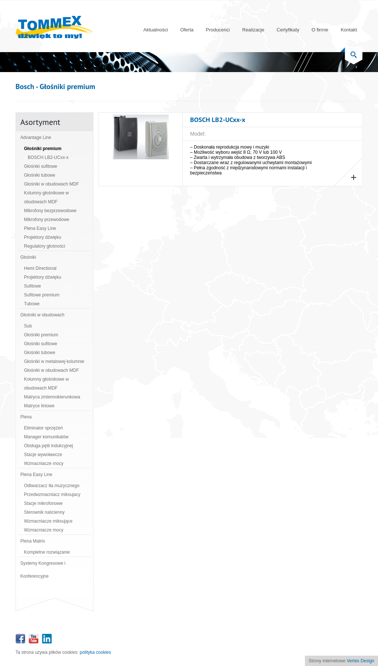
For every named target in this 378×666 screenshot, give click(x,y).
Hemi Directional (40, 268)
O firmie (320, 30)
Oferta (186, 30)
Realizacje (253, 30)
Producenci (218, 30)
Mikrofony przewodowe (46, 219)
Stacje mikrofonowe (43, 503)
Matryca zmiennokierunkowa (52, 397)
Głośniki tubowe (39, 175)
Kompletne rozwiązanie (47, 552)
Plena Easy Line (40, 228)
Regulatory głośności (44, 246)
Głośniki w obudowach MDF (51, 184)
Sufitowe (32, 286)
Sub (28, 326)
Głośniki (28, 257)
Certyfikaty (287, 30)
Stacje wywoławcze (43, 454)
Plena (26, 416)
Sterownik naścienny (44, 512)
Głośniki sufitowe (40, 166)
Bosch (25, 86)
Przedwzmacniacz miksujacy (52, 494)
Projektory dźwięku (42, 237)
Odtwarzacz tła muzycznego (51, 485)
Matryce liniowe (39, 405)
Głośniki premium (42, 148)
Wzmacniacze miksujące (48, 521)
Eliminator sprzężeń (43, 428)
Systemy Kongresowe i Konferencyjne (42, 570)
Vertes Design (360, 660)
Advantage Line (35, 137)
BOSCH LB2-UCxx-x (48, 157)
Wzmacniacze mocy (43, 463)
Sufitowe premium (41, 295)
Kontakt (349, 30)
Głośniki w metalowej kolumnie (54, 361)
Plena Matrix (32, 541)
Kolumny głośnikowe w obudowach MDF (46, 197)
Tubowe (31, 303)
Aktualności (155, 30)
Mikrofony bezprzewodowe (50, 210)
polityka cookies (95, 652)
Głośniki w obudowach (42, 314)
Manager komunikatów (46, 436)
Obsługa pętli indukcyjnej (48, 445)
